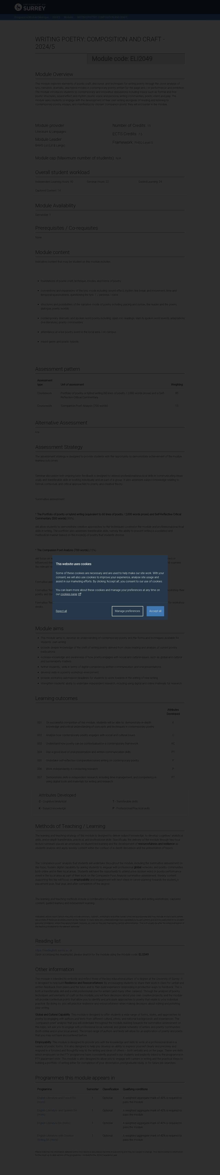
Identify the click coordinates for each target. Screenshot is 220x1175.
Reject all (61, 611)
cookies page (70, 594)
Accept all (155, 611)
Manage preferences (127, 611)
